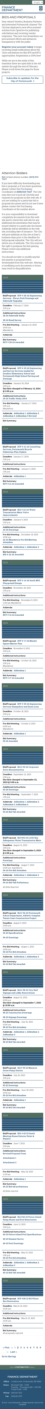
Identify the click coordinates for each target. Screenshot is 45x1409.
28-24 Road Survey (12, 320)
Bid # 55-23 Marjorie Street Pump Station (20, 1069)
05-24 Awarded (10, 741)
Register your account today (17, 46)
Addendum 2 (33, 413)
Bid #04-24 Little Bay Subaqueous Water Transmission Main (22, 839)
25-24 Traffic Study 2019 (15, 398)
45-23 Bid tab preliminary (15, 1186)
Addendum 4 (22, 804)
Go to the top (9, 1356)
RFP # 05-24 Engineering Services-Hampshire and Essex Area (22, 705)
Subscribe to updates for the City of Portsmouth (22, 79)
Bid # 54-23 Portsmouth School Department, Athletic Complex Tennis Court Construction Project (21, 915)
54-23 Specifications (13, 933)
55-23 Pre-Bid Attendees (14, 1095)
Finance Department (23, 1376)
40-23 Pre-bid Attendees (14, 1258)
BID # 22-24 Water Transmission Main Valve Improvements (19, 512)
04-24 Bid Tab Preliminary (16, 882)
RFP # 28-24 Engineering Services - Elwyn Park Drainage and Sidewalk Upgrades (22, 298)
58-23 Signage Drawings (15, 1017)
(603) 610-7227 (24, 191)
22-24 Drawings (11, 529)
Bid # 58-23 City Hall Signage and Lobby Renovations (20, 991)
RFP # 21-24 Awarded (13, 484)
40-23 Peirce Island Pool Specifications (22, 1234)
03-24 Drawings (10, 789)
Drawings (8, 860)
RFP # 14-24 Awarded (13, 615)
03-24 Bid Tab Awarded (14, 812)
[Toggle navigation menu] (41, 9)
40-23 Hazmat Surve (13, 1239)
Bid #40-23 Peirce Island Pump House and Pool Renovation (22, 1218)
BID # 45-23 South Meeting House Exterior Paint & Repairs (19, 1136)
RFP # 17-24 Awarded (13, 678)
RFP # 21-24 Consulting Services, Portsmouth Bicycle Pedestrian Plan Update (21, 449)
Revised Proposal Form (14, 1153)
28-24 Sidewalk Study (14, 315)
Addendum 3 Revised (26, 416)
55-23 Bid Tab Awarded (14, 1107)
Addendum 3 (9, 416)
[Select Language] (37, 2)
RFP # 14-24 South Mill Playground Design (21, 581)
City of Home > (22, 1367)
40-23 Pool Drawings (13, 1243)
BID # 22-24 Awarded (13, 554)
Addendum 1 (20, 413)
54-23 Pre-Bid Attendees (14, 952)
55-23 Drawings (10, 1085)
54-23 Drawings (10, 937)
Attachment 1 (9, 1158)
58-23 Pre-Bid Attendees (14, 1027)
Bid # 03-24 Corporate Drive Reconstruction (21, 768)
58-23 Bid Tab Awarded (14, 1042)
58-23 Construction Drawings (17, 1012)
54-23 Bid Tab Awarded (14, 964)
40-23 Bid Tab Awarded (14, 1272)
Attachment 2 (9, 1162)
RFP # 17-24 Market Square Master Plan (20, 642)
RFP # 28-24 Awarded (13, 342)
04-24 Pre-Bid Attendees (15, 870)
